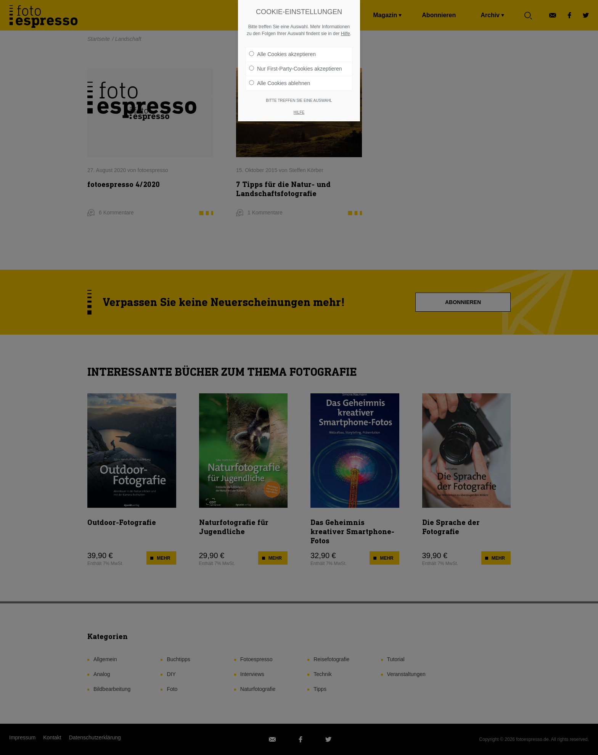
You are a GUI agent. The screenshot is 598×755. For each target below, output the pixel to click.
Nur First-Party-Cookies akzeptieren (295, 50)
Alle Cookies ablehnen (279, 64)
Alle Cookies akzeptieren (282, 35)
